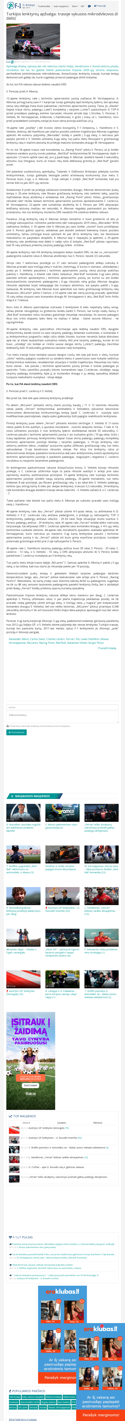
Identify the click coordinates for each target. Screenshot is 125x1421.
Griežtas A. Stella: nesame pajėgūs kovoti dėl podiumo (60, 867)
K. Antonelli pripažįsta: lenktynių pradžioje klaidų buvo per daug (23, 911)
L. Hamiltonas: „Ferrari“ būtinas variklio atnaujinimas (62, 1159)
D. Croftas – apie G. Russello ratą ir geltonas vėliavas (62, 1169)
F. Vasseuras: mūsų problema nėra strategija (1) (100, 951)
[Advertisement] (92, 44)
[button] (28, 6)
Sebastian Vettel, (77, 643)
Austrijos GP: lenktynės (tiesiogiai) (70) (20, 992)
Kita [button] (74, 6)
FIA (73, 1402)
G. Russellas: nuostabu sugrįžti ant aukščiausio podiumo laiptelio (23, 827)
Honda (42, 1407)
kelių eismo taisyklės (33, 1396)
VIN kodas (15, 1396)
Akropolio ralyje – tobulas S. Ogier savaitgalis (21, 951)
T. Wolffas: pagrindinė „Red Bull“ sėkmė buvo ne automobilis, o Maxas (49, 1268)
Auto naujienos (61, 6)
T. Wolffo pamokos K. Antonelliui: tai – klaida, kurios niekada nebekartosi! (62, 1149)
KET (82, 6)
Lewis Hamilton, (90, 639)
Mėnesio (97, 1122)
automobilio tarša (30, 1402)
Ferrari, (70, 639)
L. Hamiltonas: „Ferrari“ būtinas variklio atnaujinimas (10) (99, 911)
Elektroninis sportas (73, 1396)
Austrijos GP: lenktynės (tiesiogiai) (62, 1130)
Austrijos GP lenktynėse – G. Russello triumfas (62, 1140)
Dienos (26, 1122)
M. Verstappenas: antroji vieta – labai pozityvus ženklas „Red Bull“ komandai (52, 1257)
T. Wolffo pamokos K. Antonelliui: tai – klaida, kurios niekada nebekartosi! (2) (100, 994)
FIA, (78, 639)
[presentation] (94, 734)
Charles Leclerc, (55, 639)
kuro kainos (64, 1402)
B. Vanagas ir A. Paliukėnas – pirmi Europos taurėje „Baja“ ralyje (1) (61, 994)
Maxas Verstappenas (59, 1407)
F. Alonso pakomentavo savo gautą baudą (36, 1247)
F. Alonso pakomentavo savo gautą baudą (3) (61, 826)
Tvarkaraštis (44, 6)
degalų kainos (48, 1402)
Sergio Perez (96, 643)
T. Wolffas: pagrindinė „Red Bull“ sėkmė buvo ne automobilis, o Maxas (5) (21, 869)
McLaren (23, 1407)
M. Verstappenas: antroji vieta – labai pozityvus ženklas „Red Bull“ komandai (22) (101, 869)
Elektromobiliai (53, 1396)
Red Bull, (61, 643)
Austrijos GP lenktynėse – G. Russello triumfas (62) (62, 909)
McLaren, (33, 643)
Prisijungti (100, 5)
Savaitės (61, 1122)
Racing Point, (47, 643)
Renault (33, 1407)
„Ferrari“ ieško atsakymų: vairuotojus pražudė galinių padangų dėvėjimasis (99, 827)
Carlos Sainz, (38, 639)
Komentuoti (16, 732)
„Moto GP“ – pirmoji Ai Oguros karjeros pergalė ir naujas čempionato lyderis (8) (62, 952)
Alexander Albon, (19, 639)
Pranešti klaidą (107, 648)
